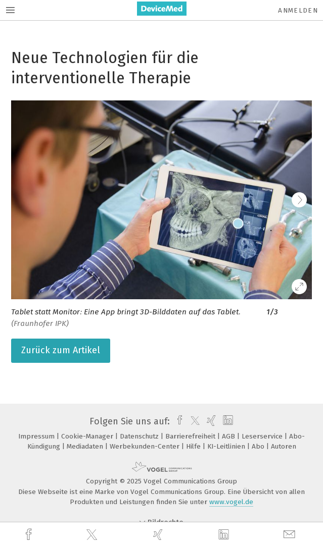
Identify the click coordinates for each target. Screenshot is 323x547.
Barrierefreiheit (191, 436)
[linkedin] (225, 534)
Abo (259, 446)
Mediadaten (86, 446)
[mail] (291, 534)
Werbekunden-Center (145, 446)
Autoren (283, 446)
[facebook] (30, 534)
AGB (229, 436)
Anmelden (298, 10)
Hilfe (194, 446)
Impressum (37, 436)
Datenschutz (140, 436)
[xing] (159, 534)
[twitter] (93, 535)
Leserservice (263, 436)
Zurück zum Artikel (60, 350)
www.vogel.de (231, 502)
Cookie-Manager (88, 436)
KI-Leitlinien (227, 446)
